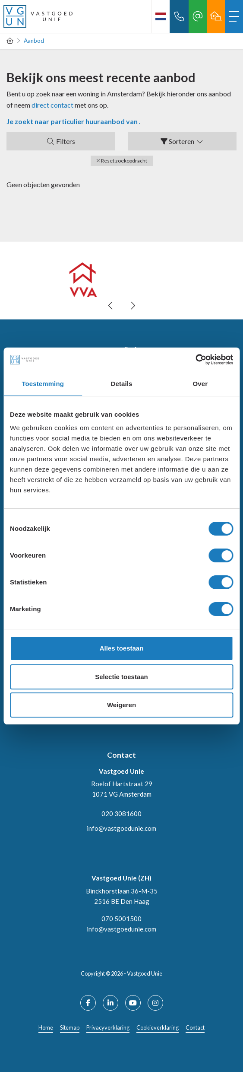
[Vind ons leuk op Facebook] (88, 1003)
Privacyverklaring (107, 1027)
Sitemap (69, 1027)
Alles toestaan (122, 648)
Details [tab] (122, 383)
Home (45, 1027)
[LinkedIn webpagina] (110, 1003)
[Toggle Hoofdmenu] (234, 16)
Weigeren (121, 704)
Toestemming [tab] (43, 383)
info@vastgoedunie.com (121, 828)
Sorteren (182, 141)
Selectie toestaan (121, 676)
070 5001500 (121, 918)
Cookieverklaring (157, 1027)
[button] (122, 161)
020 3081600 (121, 813)
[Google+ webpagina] (155, 1003)
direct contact (52, 105)
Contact (195, 1027)
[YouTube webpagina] (133, 1003)
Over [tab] (200, 383)
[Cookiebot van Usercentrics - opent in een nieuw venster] (195, 359)
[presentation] (111, 305)
